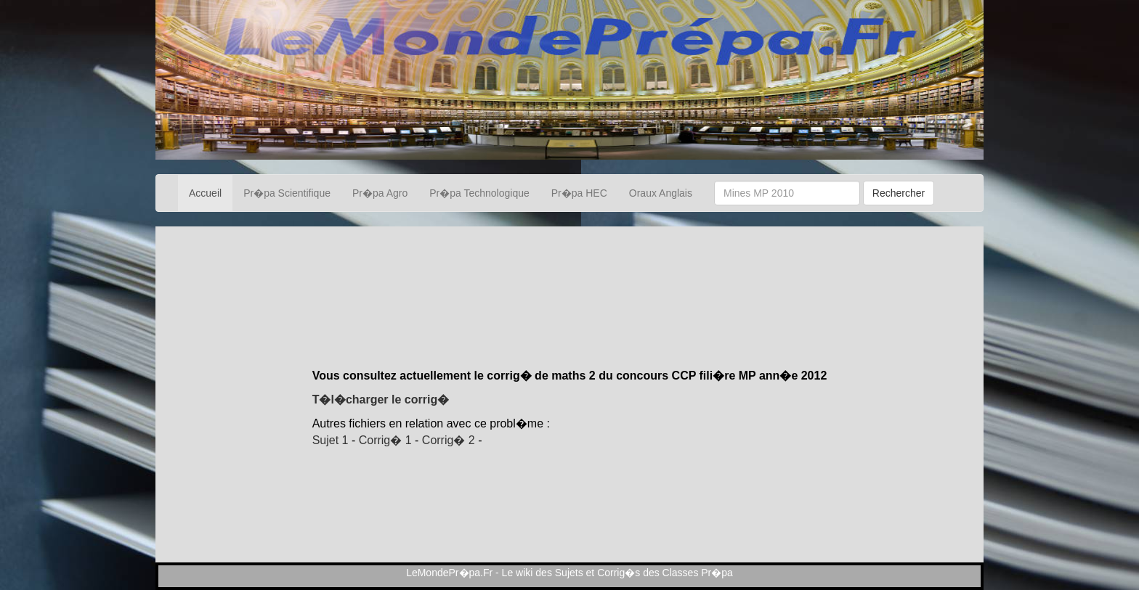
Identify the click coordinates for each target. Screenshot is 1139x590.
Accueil (205, 193)
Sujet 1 (330, 440)
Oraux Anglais (660, 193)
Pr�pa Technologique (479, 193)
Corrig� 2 (448, 440)
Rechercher (898, 193)
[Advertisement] (569, 317)
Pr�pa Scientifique (287, 193)
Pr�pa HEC (579, 193)
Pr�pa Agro (380, 193)
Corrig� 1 (385, 440)
